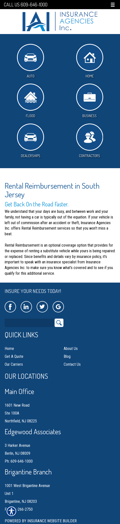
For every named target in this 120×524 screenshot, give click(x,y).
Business (89, 101)
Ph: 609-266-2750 (19, 509)
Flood (30, 101)
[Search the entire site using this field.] (29, 323)
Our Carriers (14, 364)
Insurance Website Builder (52, 521)
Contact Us (72, 364)
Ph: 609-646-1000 (19, 461)
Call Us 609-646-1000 (25, 4)
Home (89, 61)
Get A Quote (14, 356)
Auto (30, 61)
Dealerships (30, 141)
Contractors (89, 141)
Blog (67, 356)
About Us (71, 348)
